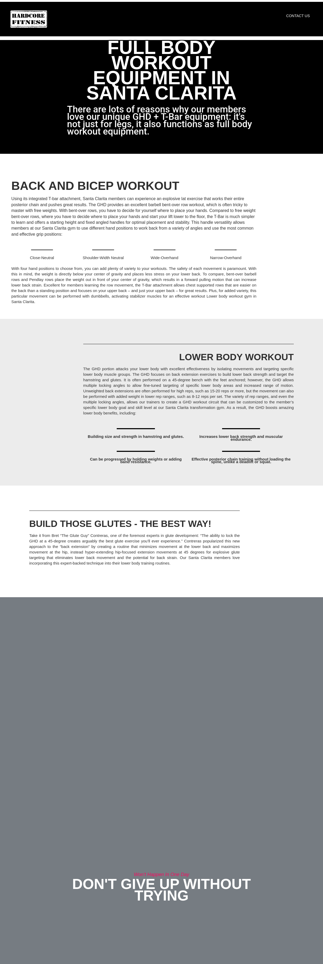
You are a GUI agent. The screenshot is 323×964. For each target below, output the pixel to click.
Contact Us (298, 16)
